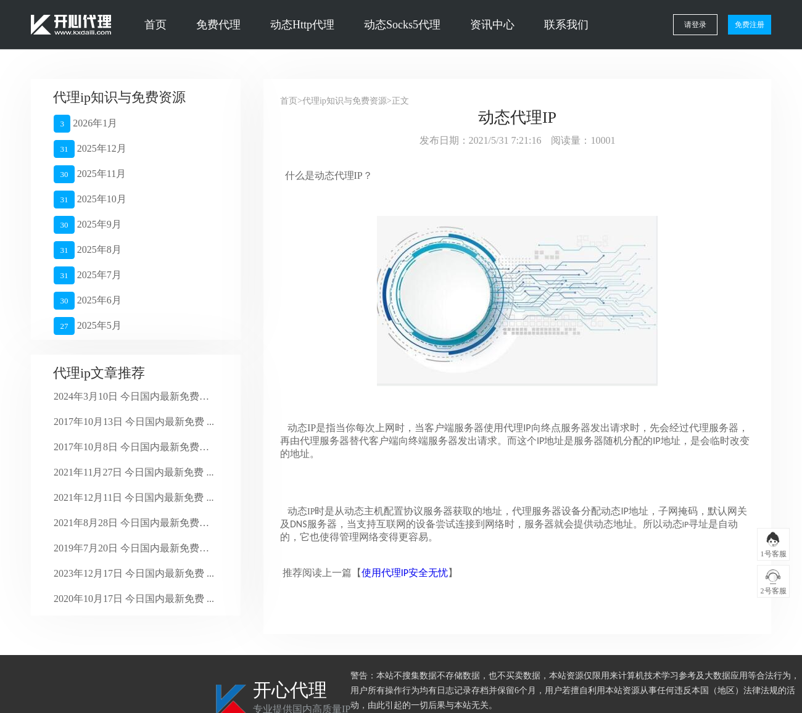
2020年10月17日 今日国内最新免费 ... (134, 598)
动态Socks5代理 (402, 25)
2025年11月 (90, 174)
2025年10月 (90, 199)
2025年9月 (88, 225)
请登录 (695, 24)
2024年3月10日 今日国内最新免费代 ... (134, 396)
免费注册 (749, 24)
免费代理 (218, 25)
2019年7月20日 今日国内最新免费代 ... (134, 548)
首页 (155, 25)
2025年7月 (88, 275)
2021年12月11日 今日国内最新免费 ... (133, 497)
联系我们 (566, 25)
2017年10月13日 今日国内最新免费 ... (134, 421)
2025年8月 (88, 250)
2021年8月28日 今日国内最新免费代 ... (134, 522)
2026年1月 (85, 124)
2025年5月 (88, 326)
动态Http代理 (302, 25)
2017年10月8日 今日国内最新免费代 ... (134, 447)
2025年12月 (90, 149)
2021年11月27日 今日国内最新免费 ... (133, 472)
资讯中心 (492, 25)
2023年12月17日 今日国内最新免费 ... (134, 573)
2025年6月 (88, 301)
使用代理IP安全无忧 (405, 573)
